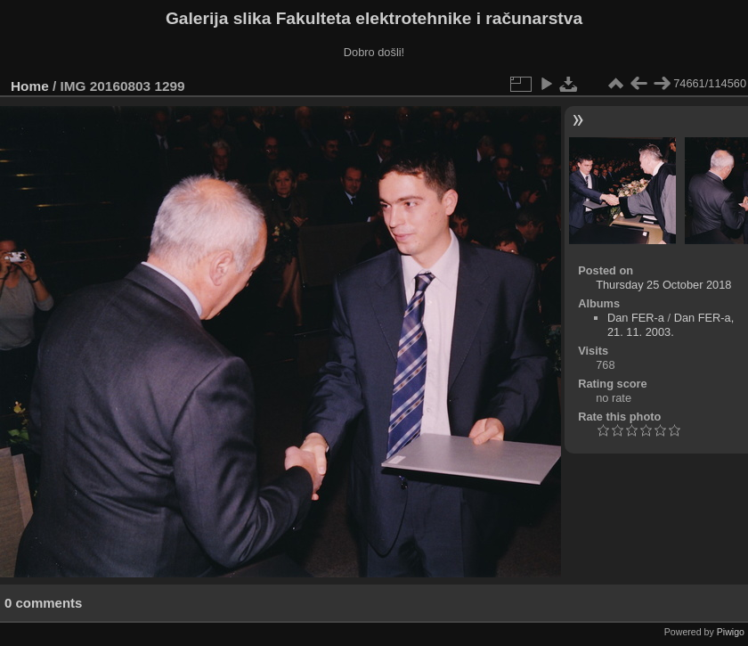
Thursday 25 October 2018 (663, 284)
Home (30, 86)
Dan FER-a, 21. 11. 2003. (670, 325)
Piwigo (730, 631)
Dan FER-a (635, 317)
